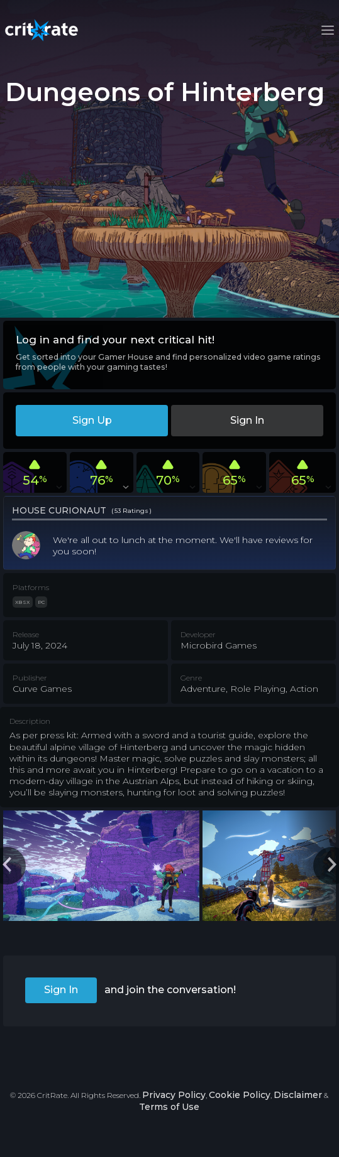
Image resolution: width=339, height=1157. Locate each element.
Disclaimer (298, 1094)
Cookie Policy (239, 1094)
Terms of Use (169, 1106)
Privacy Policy (174, 1094)
